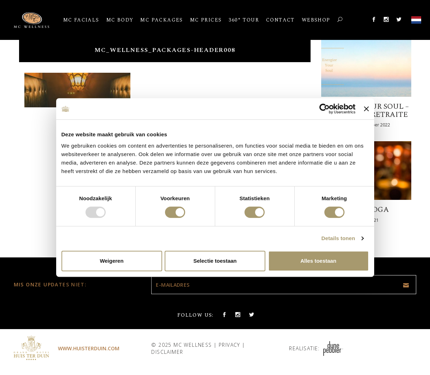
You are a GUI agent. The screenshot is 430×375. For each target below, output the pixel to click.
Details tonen (338, 238)
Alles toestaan (318, 261)
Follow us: (195, 315)
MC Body (120, 20)
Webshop (316, 20)
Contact (280, 20)
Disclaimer (167, 352)
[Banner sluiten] (366, 108)
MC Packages (161, 20)
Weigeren (111, 261)
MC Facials (81, 20)
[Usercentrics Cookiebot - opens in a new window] (324, 108)
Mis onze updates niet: (50, 284)
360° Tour (244, 20)
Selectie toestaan (215, 261)
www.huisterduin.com (88, 348)
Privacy (229, 344)
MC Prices (206, 20)
